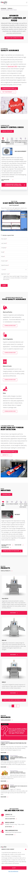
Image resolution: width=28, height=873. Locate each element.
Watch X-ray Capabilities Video (14, 37)
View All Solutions (7, 131)
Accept (14, 868)
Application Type (5, 274)
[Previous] (10, 706)
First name (4, 239)
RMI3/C (4, 682)
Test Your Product (8, 92)
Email (2, 252)
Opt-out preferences (13, 871)
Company (3, 247)
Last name (4, 243)
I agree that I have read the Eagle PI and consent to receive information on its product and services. (15, 278)
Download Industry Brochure (12, 550)
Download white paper (9, 451)
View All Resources (7, 720)
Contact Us (6, 455)
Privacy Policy (24, 276)
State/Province (5, 265)
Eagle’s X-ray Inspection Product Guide (14, 700)
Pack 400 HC (5, 598)
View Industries (6, 494)
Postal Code (4, 261)
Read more (14, 612)
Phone (3, 256)
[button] (26, 849)
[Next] (18, 706)
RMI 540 (4, 640)
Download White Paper (9, 88)
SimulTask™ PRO (12, 66)
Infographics (5, 724)
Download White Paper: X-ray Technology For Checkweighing (15, 185)
